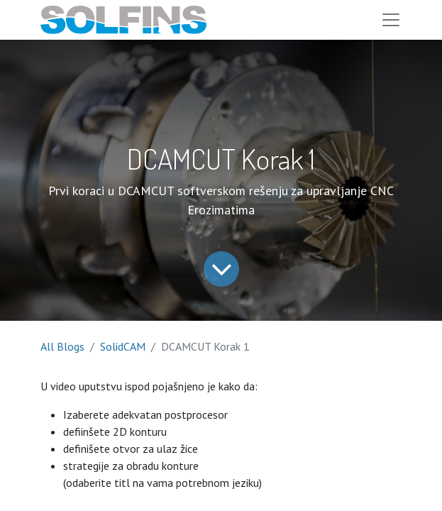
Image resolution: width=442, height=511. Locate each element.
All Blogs (62, 346)
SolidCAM (122, 346)
